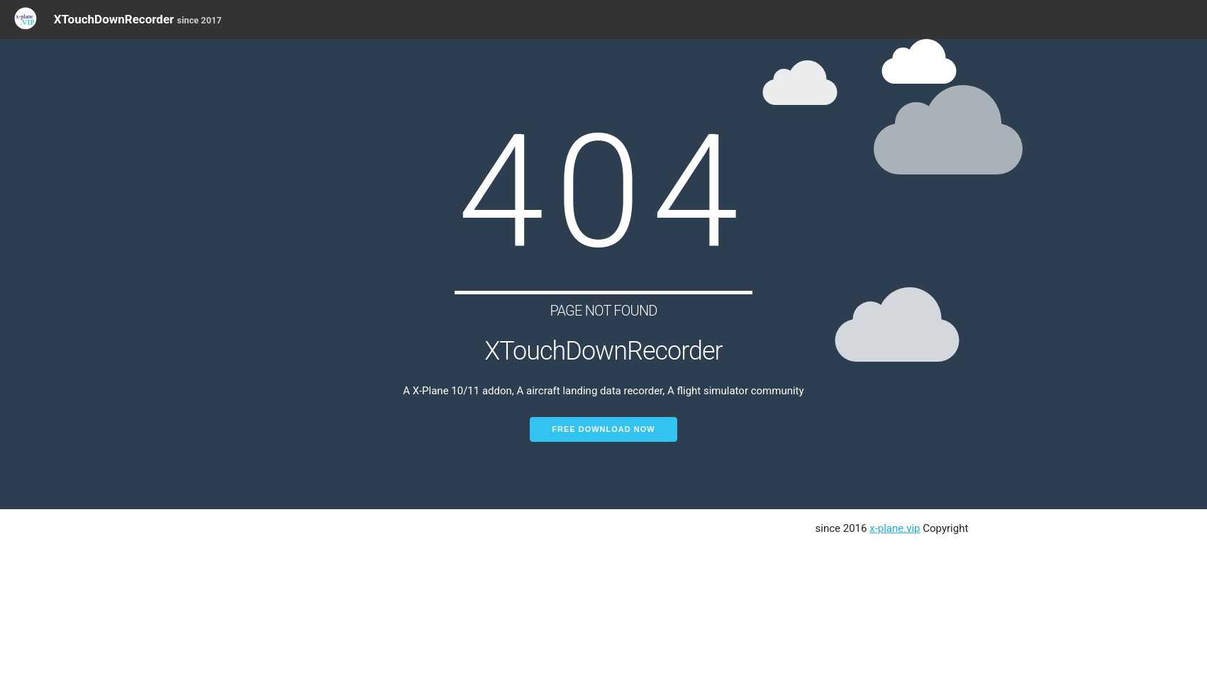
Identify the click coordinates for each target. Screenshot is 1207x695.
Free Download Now (603, 429)
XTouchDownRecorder (138, 19)
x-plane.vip (894, 528)
